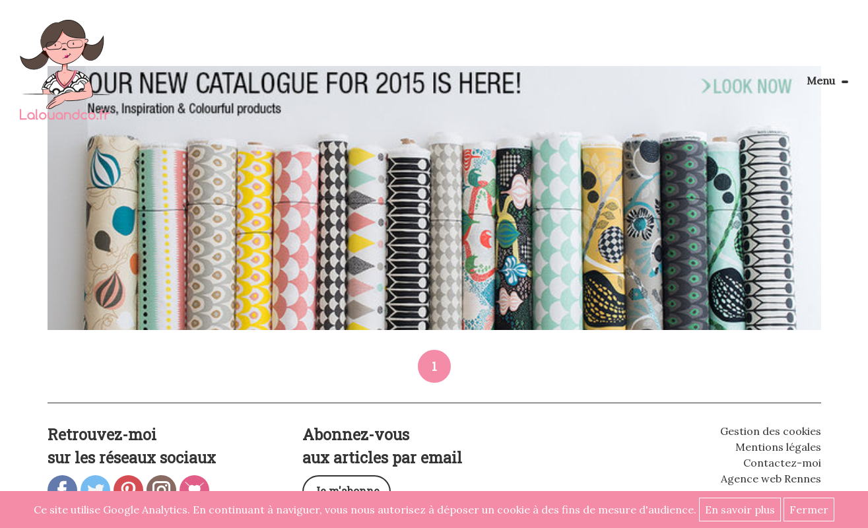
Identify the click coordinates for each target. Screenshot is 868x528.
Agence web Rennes (771, 478)
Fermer (808, 509)
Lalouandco (65, 77)
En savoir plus (740, 509)
